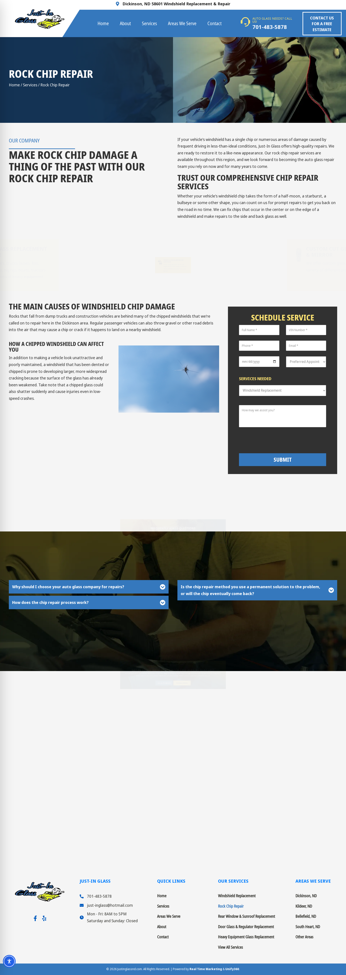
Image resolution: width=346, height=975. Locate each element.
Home (14, 84)
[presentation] (286, 440)
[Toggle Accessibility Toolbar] (9, 961)
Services (30, 84)
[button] (322, 23)
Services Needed (255, 378)
